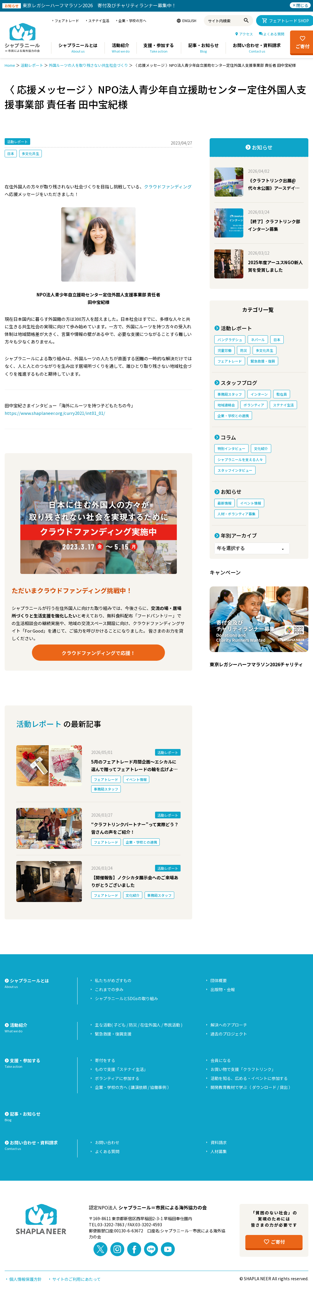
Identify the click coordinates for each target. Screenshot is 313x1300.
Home (10, 65)
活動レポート (32, 65)
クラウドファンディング (168, 186)
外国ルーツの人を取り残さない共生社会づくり (88, 65)
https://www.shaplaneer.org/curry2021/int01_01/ (55, 413)
